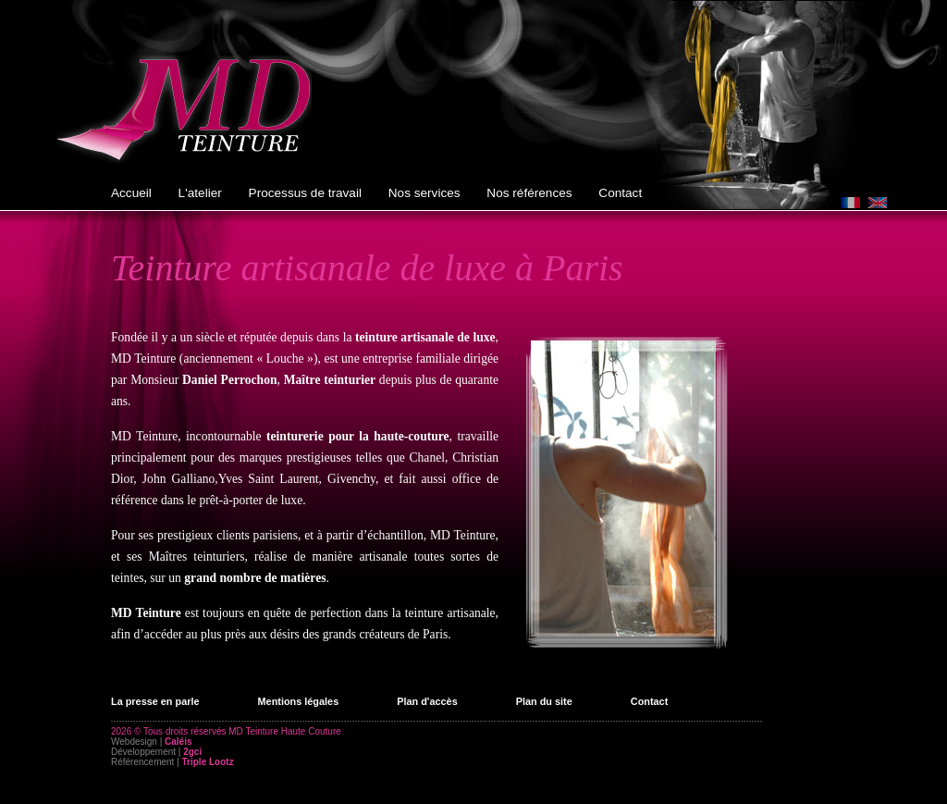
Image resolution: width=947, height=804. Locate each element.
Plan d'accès (427, 701)
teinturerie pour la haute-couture (357, 436)
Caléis (178, 741)
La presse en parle (155, 701)
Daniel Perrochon (229, 380)
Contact (649, 701)
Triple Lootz (208, 762)
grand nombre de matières (255, 578)
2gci (192, 752)
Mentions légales (298, 701)
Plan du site (544, 701)
